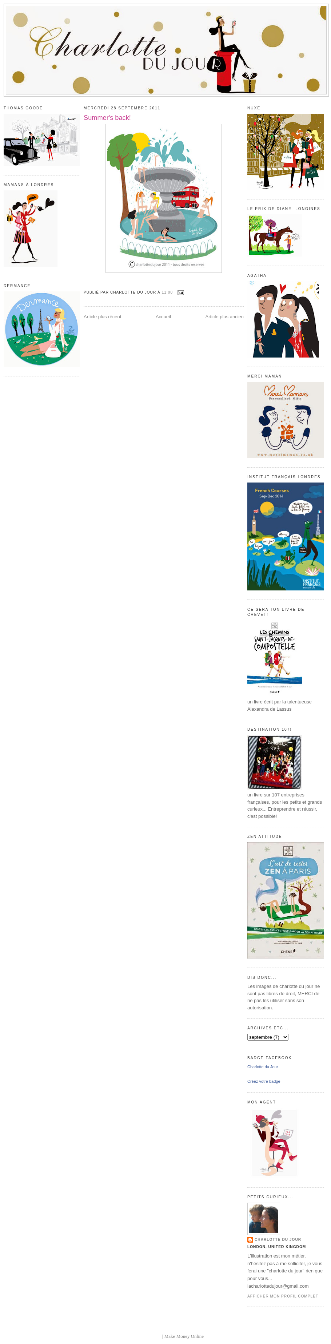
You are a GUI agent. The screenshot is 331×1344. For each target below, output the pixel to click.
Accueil (163, 316)
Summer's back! (107, 117)
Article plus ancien (225, 316)
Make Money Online (184, 1336)
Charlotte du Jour (262, 1067)
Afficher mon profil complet (282, 1296)
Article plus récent (102, 316)
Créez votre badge (263, 1081)
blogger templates (144, 1336)
